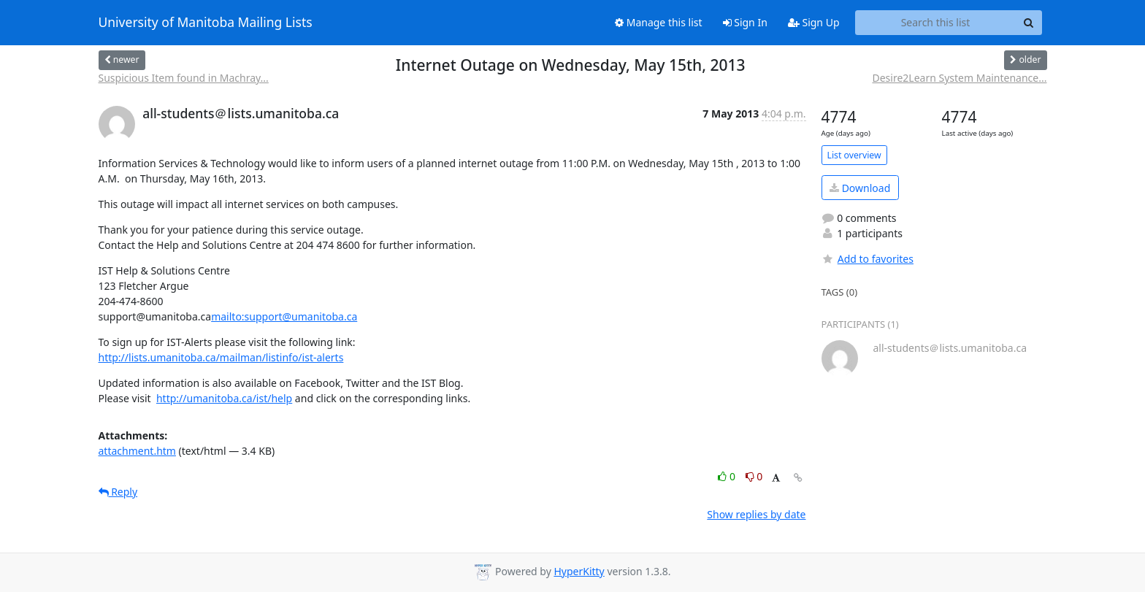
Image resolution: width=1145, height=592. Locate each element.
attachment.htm (137, 451)
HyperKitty (579, 571)
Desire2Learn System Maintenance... (959, 78)
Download (860, 188)
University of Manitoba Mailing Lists (206, 22)
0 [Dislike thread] (754, 476)
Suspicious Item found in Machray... (184, 78)
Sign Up (814, 22)
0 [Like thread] (728, 476)
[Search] (1029, 22)
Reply (118, 492)
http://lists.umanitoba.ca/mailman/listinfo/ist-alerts (221, 357)
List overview (854, 155)
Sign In (745, 22)
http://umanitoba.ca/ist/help (224, 398)
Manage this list (658, 22)
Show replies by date (756, 514)
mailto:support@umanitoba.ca (284, 316)
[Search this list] (935, 22)
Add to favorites (868, 259)
